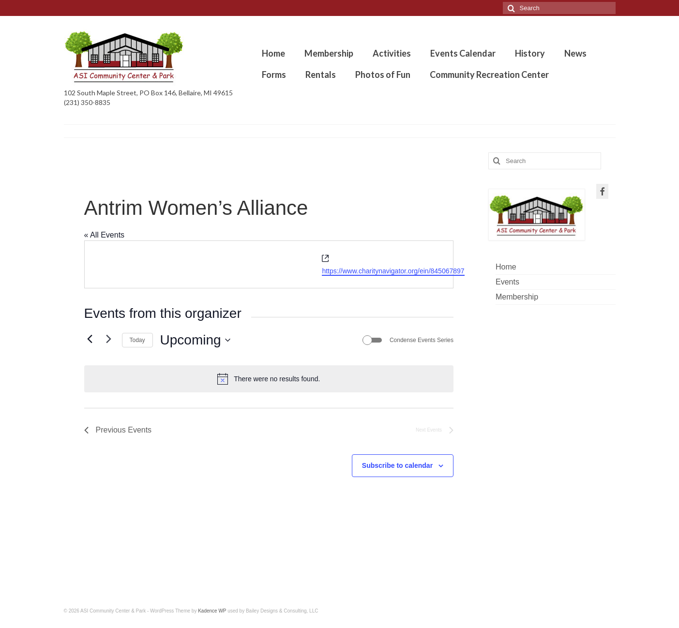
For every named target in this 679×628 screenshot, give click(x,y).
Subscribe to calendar (397, 465)
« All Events (104, 235)
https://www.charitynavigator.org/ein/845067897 (393, 271)
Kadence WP (212, 610)
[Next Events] (109, 339)
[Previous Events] (90, 339)
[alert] (269, 378)
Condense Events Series (421, 340)
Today (137, 340)
